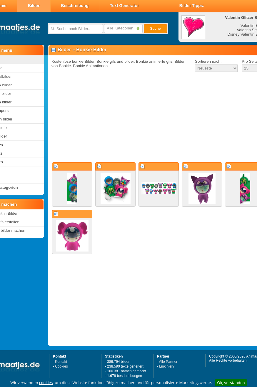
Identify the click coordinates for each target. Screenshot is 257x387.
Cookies (61, 366)
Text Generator (124, 5)
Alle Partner (168, 362)
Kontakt (61, 362)
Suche (155, 29)
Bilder (34, 5)
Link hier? (166, 366)
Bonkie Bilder (91, 49)
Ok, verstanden (231, 382)
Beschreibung (75, 5)
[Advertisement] (146, 117)
